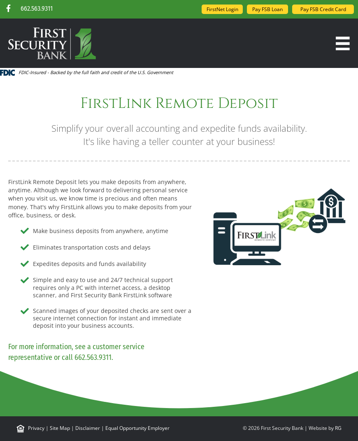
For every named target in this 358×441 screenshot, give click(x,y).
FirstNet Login (222, 9)
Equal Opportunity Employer (137, 428)
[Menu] (343, 43)
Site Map (60, 428)
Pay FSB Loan (267, 9)
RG (338, 428)
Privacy (36, 428)
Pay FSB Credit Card (323, 9)
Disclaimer (87, 428)
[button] (8, 8)
